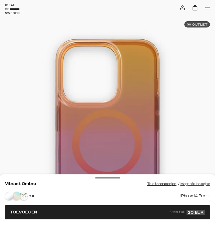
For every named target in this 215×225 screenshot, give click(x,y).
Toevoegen (107, 212)
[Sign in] (182, 8)
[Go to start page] (12, 9)
